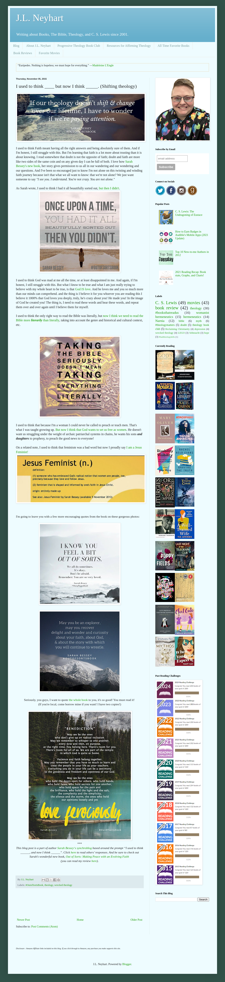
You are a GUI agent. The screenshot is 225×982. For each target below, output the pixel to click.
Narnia (159, 321)
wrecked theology (63, 885)
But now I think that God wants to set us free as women (91, 429)
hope (206, 332)
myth (199, 321)
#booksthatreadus (167, 313)
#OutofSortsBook (34, 885)
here (74, 852)
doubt (183, 324)
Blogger (126, 964)
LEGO (181, 332)
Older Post (137, 919)
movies (193, 302)
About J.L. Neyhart (38, 45)
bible (181, 321)
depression (200, 329)
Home (80, 919)
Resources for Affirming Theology (129, 45)
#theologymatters (165, 324)
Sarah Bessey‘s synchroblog (74, 848)
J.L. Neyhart (40, 18)
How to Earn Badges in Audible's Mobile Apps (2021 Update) (191, 235)
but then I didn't (109, 188)
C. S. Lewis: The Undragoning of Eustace (188, 213)
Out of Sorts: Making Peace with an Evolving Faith (97, 856)
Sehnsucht (194, 332)
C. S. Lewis (166, 302)
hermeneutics (192, 317)
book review (166, 307)
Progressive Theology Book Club (79, 45)
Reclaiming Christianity (177, 329)
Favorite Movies (49, 53)
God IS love (82, 289)
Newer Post (23, 919)
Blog (16, 45)
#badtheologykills (167, 337)
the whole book (78, 700)
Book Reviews (22, 53)
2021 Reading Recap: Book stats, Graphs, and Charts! (190, 274)
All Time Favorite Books (173, 45)
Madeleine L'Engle (102, 65)
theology (48, 885)
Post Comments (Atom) (44, 926)
